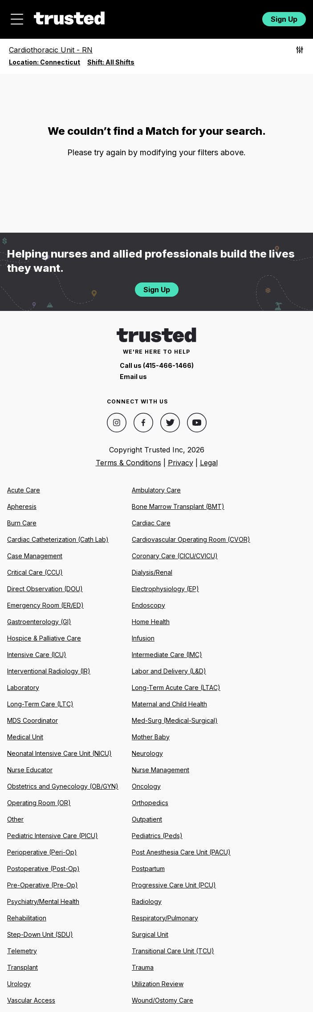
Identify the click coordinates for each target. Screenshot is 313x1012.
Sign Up (284, 19)
